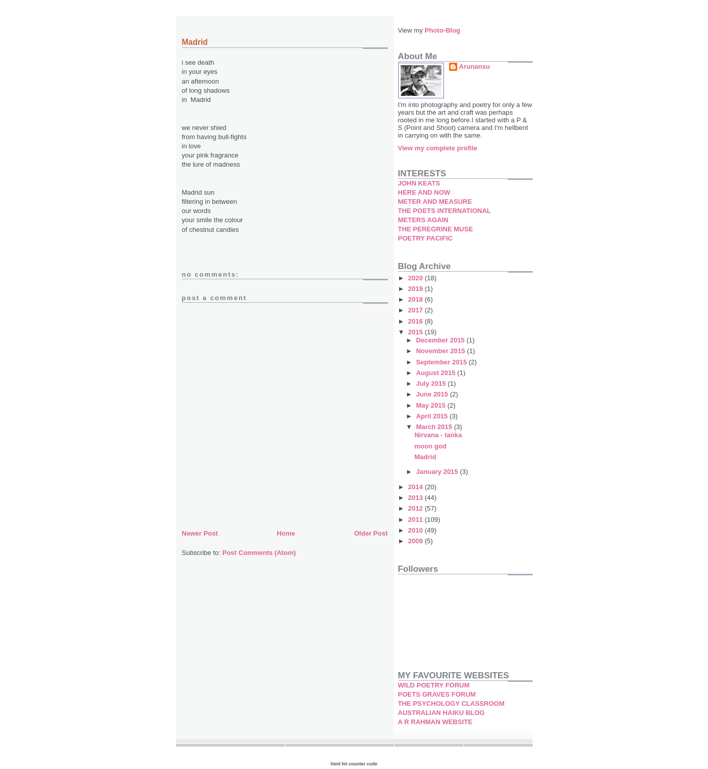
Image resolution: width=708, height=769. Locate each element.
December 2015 (441, 340)
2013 (416, 497)
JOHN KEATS (419, 183)
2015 (416, 332)
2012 (416, 508)
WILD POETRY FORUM (434, 685)
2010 (416, 530)
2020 (416, 278)
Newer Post (200, 533)
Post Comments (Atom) (259, 552)
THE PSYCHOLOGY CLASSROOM (451, 703)
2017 (416, 310)
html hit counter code (354, 763)
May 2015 (431, 405)
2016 (416, 321)
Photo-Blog (442, 30)
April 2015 (433, 416)
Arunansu (474, 66)
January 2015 (438, 471)
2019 (416, 289)
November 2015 (441, 351)
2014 (416, 487)
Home (286, 533)
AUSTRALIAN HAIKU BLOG (441, 713)
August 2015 (436, 373)
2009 (416, 541)
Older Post (371, 533)
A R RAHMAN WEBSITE (435, 722)
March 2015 (435, 427)
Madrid (425, 457)
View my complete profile (438, 148)
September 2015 (442, 362)
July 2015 (432, 383)
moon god (430, 446)
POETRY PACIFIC (425, 238)
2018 (416, 299)
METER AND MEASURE (435, 201)
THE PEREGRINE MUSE (435, 229)
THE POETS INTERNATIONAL (444, 211)
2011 (416, 519)
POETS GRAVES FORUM (437, 694)
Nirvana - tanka (438, 435)
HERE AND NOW (424, 192)
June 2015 (433, 394)
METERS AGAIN (423, 220)
